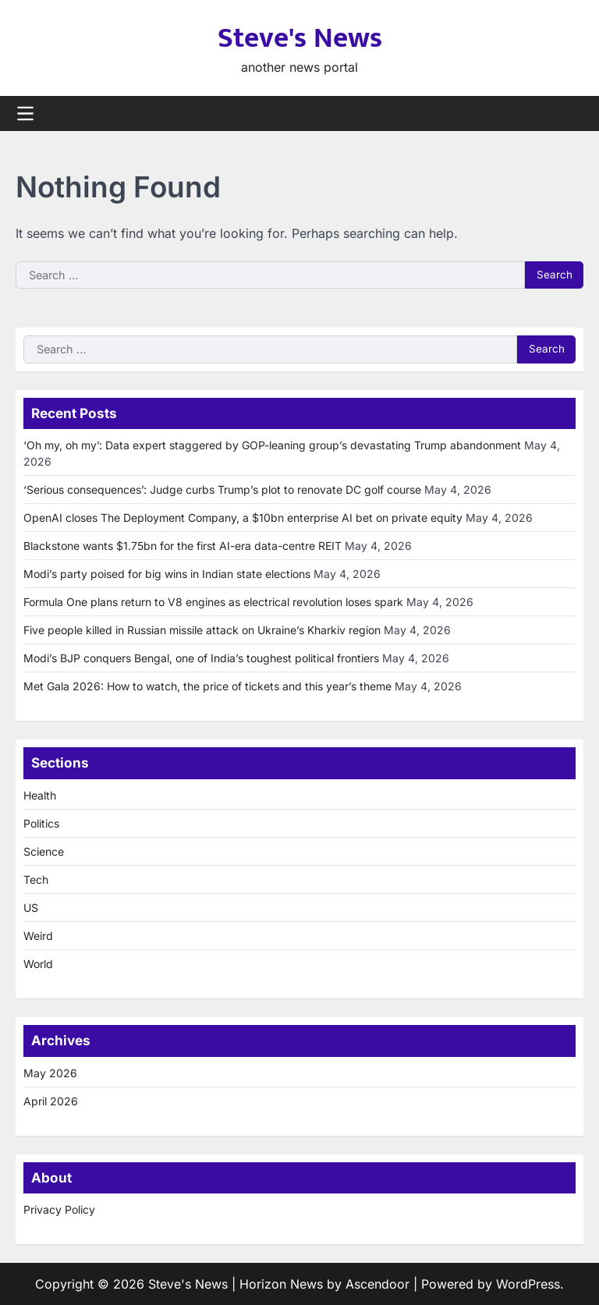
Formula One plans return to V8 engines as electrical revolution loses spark (213, 601)
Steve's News (300, 38)
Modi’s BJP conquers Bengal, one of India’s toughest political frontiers (201, 658)
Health (39, 795)
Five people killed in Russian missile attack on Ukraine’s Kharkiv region (202, 630)
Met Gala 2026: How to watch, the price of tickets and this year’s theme (207, 686)
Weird (38, 935)
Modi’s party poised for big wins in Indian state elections (166, 573)
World (38, 963)
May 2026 (50, 1073)
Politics (41, 823)
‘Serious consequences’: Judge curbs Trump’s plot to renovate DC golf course (222, 489)
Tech (35, 879)
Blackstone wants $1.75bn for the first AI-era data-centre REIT (182, 545)
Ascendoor (377, 1284)
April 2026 (50, 1101)
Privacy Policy (59, 1209)
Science (43, 851)
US (30, 907)
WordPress (528, 1284)
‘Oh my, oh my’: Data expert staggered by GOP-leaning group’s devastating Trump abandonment (272, 445)
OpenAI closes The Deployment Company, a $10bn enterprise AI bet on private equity (243, 517)
